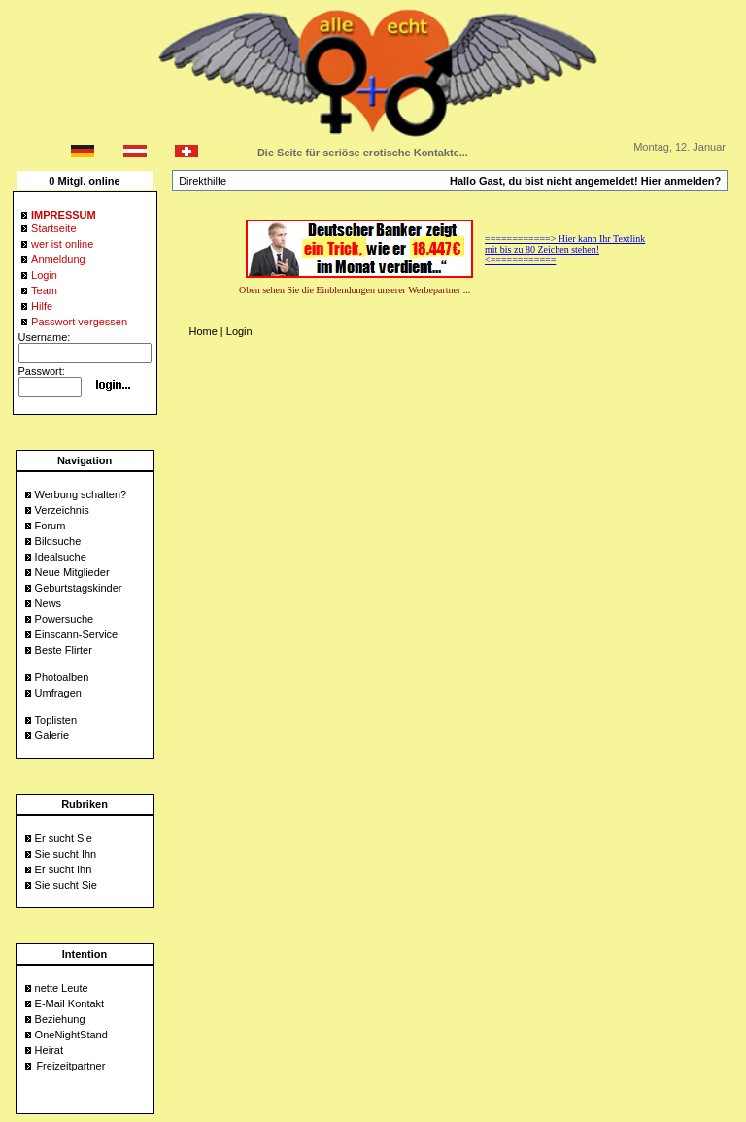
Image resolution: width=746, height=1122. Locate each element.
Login (239, 331)
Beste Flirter (63, 650)
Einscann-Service (77, 634)
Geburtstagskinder (78, 588)
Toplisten (56, 720)
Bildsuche (58, 541)
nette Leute (61, 988)
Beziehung (60, 1019)
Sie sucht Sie (66, 885)
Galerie (52, 735)
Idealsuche (60, 556)
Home (202, 331)
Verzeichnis (62, 510)
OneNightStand (71, 1034)
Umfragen (58, 692)
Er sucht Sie (63, 838)
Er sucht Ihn (63, 869)
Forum (50, 525)
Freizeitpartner (70, 1065)
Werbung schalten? (81, 494)
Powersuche (64, 619)
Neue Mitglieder (72, 572)
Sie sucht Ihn (66, 854)
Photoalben (62, 677)
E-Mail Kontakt (70, 1003)
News (48, 603)
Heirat (49, 1050)
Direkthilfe (202, 181)
